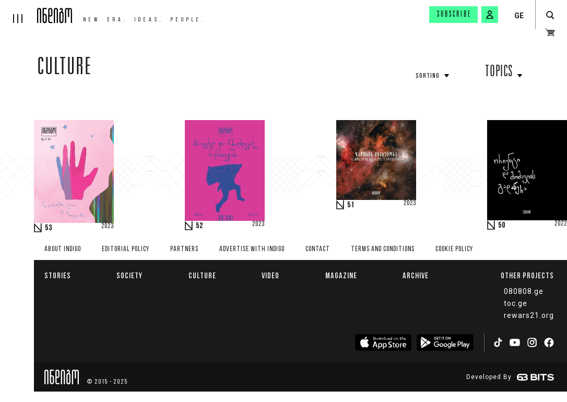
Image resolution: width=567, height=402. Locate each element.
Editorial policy (125, 249)
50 (501, 225)
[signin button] (489, 14)
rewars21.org (529, 315)
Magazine (341, 275)
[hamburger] (18, 11)
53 (48, 228)
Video (270, 275)
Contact (317, 249)
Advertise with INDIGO (252, 249)
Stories (57, 275)
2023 (107, 226)
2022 (560, 224)
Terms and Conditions (383, 249)
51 (351, 205)
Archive (416, 275)
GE (519, 15)
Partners (184, 249)
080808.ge (524, 291)
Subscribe (454, 14)
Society (129, 275)
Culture (64, 69)
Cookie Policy (454, 249)
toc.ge (515, 303)
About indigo (62, 249)
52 (199, 226)
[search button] (550, 15)
